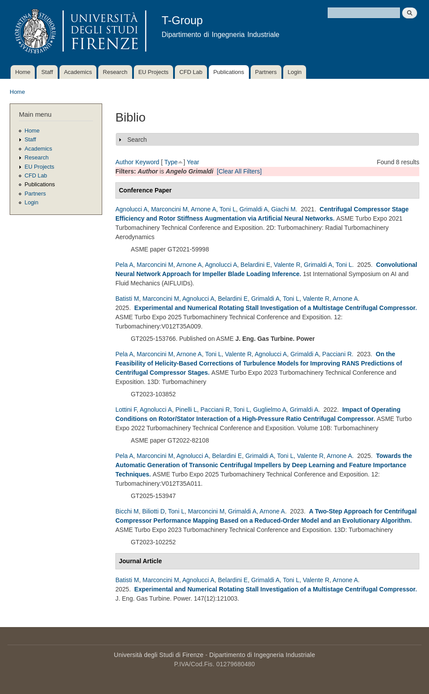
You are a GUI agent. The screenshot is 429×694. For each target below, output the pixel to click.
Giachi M (283, 209)
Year (193, 162)
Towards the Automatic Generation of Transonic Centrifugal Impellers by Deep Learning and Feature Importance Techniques (263, 465)
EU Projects (153, 72)
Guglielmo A (269, 409)
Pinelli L (186, 409)
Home (22, 72)
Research (115, 72)
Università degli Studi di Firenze (158, 654)
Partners (266, 72)
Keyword (147, 162)
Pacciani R (337, 354)
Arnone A (203, 209)
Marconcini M (169, 209)
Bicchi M (127, 511)
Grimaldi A (254, 209)
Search (137, 139)
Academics (78, 72)
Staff (47, 72)
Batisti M (127, 298)
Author (124, 162)
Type (171, 162)
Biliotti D (153, 511)
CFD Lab (190, 72)
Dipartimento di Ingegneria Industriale (262, 654)
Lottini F (126, 409)
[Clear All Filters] (239, 171)
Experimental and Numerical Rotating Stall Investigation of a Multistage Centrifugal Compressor (274, 307)
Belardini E (255, 264)
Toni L (227, 209)
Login (295, 72)
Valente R (287, 264)
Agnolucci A (131, 209)
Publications (228, 72)
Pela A (124, 264)
